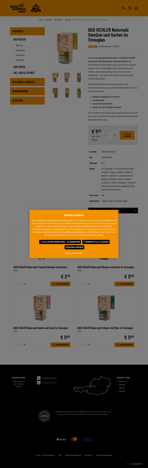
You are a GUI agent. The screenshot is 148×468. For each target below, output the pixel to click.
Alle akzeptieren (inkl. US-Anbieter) (60, 242)
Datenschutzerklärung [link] (74, 253)
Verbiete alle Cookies (96, 242)
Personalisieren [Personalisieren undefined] (74, 247)
